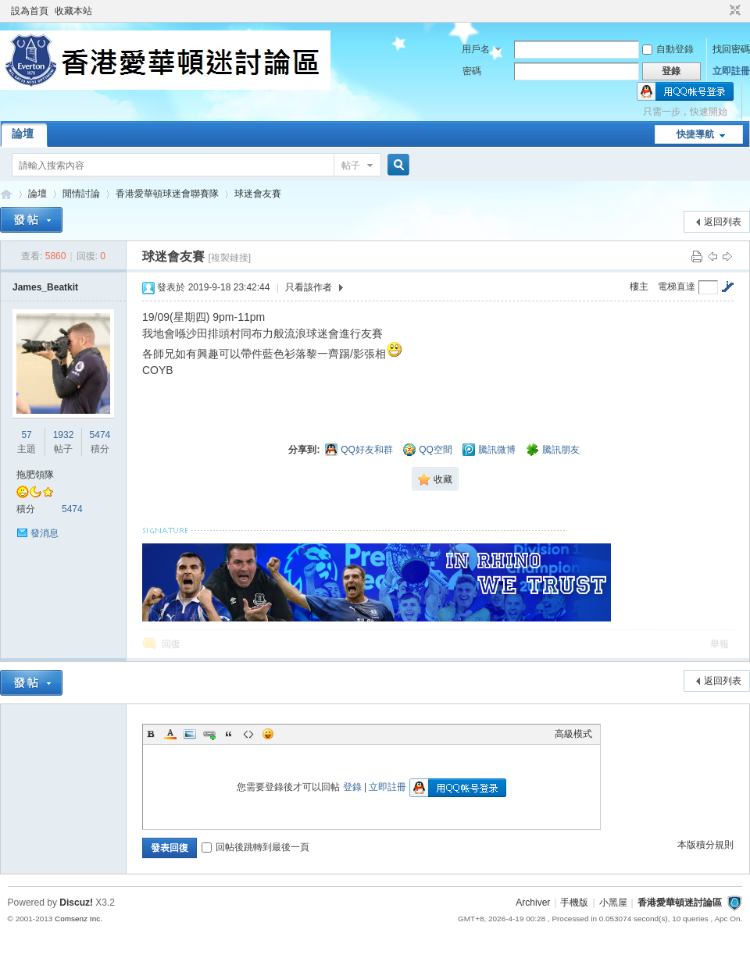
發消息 (44, 533)
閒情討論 (81, 193)
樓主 (639, 286)
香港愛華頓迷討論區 (6, 194)
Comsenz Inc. (78, 918)
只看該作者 (308, 287)
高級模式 (573, 733)
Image (190, 734)
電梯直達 (676, 286)
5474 (100, 434)
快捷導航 (695, 134)
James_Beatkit (45, 287)
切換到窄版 (733, 11)
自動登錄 (668, 49)
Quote (229, 734)
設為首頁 (29, 10)
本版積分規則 (705, 844)
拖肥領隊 (35, 474)
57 (26, 434)
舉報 (719, 644)
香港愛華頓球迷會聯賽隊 (167, 193)
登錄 (352, 787)
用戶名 (476, 49)
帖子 (350, 165)
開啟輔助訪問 (720, 11)
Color (170, 734)
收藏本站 (73, 10)
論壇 (23, 133)
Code (248, 734)
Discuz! (76, 902)
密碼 (471, 71)
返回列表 (722, 221)
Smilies (268, 734)
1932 (63, 434)
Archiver (533, 902)
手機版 (574, 902)
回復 (171, 644)
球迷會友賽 (257, 193)
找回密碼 (731, 49)
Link (209, 734)
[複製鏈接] (229, 257)
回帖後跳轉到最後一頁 (255, 847)
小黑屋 (613, 902)
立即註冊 (731, 71)
